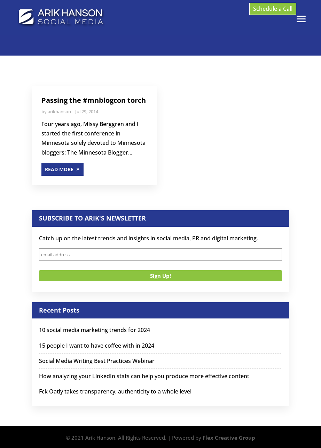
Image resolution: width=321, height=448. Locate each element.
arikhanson (59, 111)
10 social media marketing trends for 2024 (94, 330)
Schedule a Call (272, 9)
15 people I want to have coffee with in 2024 (96, 345)
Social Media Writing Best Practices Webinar (97, 361)
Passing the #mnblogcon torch (93, 100)
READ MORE (59, 169)
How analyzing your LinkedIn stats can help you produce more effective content (144, 376)
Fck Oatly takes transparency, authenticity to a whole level (115, 391)
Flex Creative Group (229, 437)
